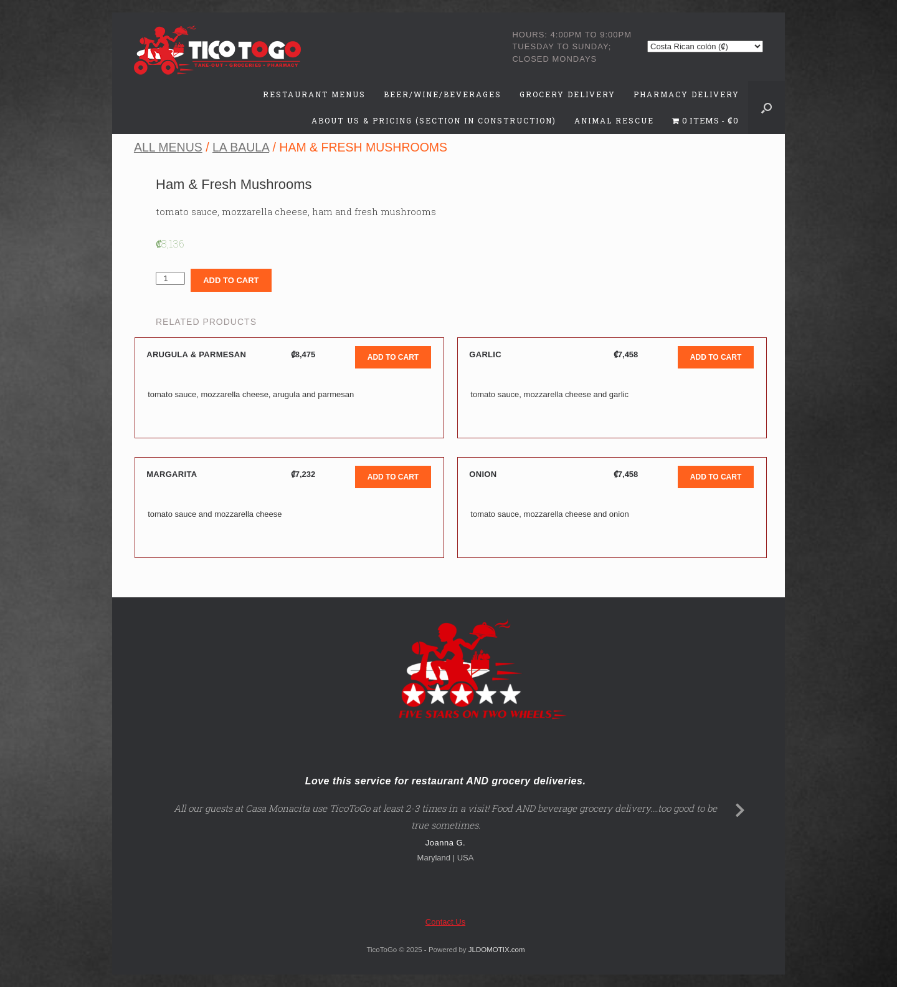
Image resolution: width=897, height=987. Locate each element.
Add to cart (231, 280)
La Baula (240, 147)
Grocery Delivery (567, 94)
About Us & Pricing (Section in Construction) (433, 120)
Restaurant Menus (314, 94)
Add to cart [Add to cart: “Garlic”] (715, 357)
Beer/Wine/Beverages (442, 94)
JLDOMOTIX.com (496, 949)
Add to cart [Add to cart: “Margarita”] (393, 477)
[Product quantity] (170, 278)
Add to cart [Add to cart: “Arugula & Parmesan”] (393, 357)
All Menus (168, 147)
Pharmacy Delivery (686, 94)
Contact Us (445, 922)
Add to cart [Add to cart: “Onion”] (715, 477)
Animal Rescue (614, 120)
